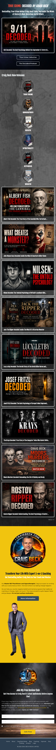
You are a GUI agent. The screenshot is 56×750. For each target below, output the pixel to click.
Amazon (28, 743)
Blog (30, 741)
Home (8, 741)
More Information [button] (28, 598)
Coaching (36, 741)
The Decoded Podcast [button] (28, 63)
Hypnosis (43, 741)
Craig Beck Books (22, 741)
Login (34, 743)
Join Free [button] (28, 732)
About (13, 741)
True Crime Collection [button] (28, 57)
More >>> (51, 519)
